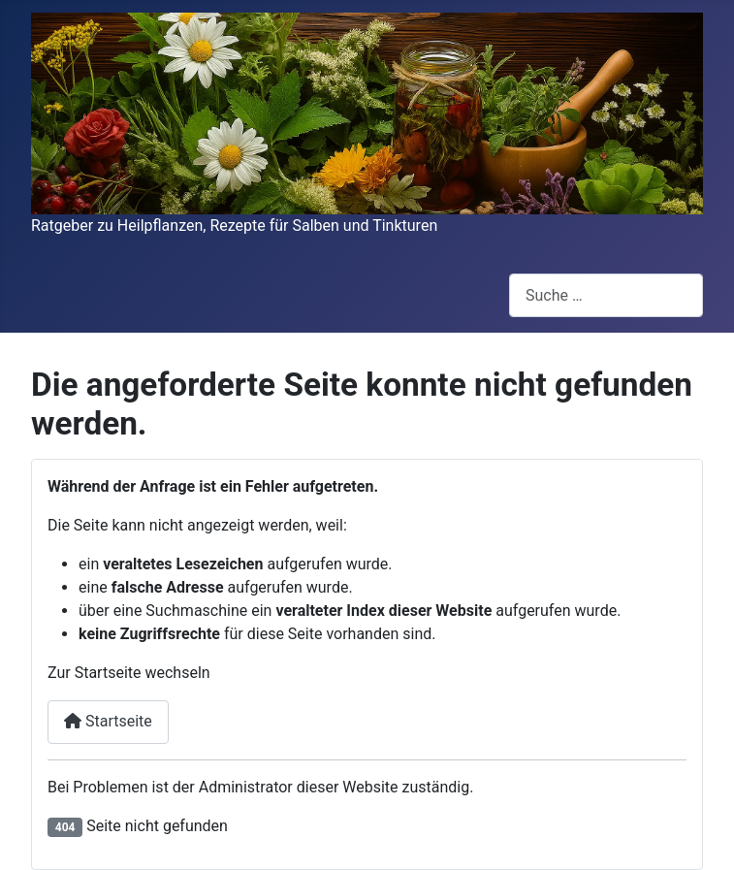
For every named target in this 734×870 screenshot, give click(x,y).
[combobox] (606, 295)
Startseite (108, 721)
